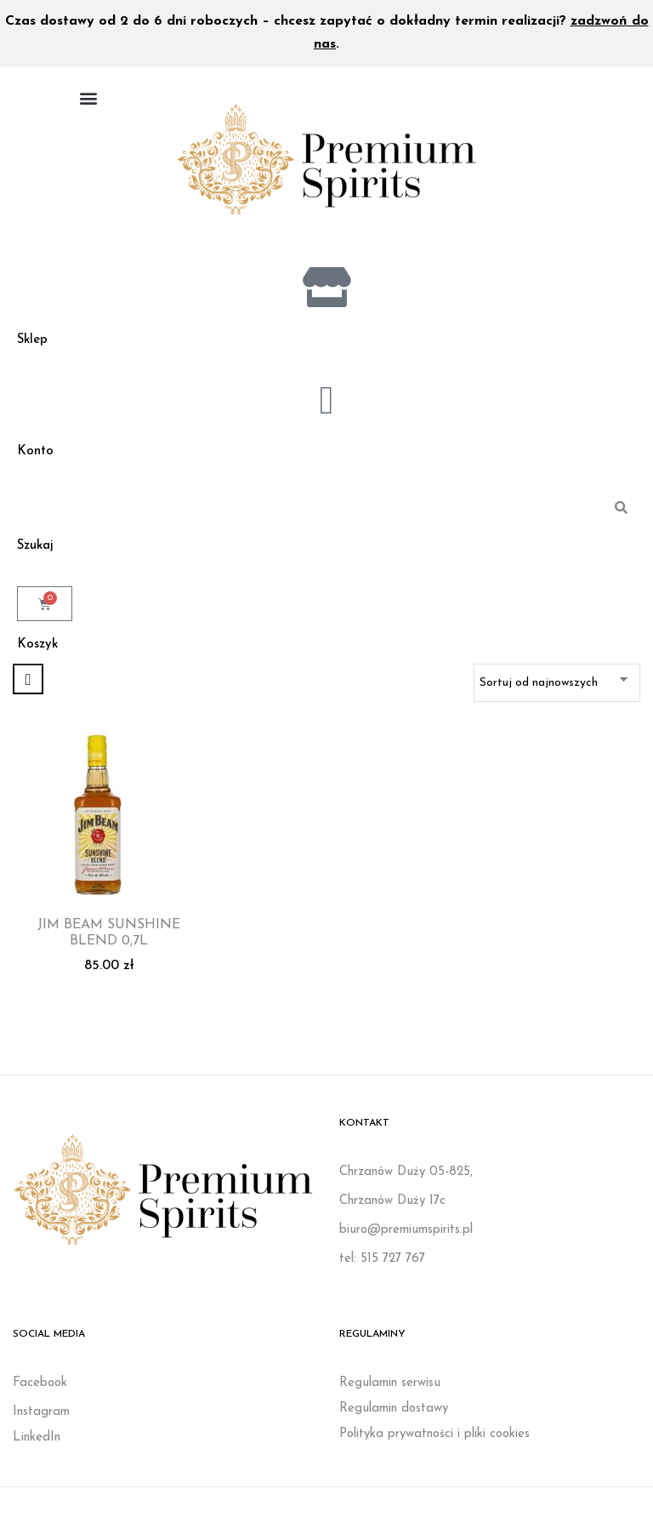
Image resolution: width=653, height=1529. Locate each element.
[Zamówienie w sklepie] (557, 688)
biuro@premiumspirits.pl (406, 1235)
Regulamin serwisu (389, 1388)
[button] (88, 97)
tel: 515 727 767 (382, 1264)
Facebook (40, 1388)
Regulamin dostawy (393, 1413)
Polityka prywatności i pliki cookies (434, 1439)
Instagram (41, 1417)
